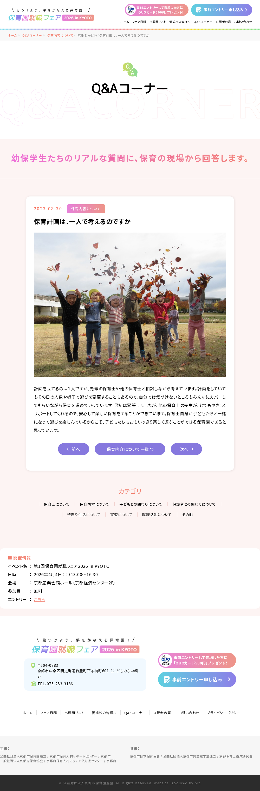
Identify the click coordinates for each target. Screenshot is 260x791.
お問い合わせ (243, 21)
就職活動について (157, 514)
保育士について (57, 504)
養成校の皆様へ (180, 21)
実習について (121, 514)
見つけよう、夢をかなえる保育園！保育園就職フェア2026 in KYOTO (86, 645)
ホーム (124, 21)
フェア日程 (139, 21)
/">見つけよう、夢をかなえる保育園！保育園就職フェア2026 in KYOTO (51, 14)
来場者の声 (223, 21)
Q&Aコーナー (203, 21)
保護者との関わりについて (194, 504)
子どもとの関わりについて (140, 504)
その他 (187, 514)
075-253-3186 (60, 683)
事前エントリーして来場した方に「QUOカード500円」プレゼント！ (160, 9)
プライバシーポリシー (223, 712)
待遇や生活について (83, 514)
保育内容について (60, 35)
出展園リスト (158, 21)
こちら (39, 599)
